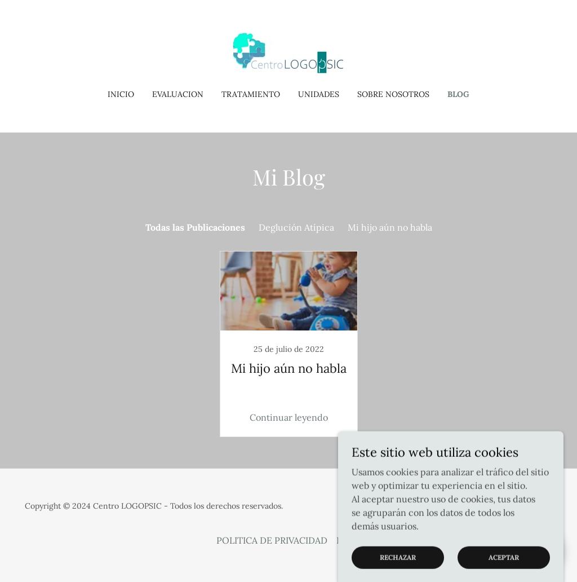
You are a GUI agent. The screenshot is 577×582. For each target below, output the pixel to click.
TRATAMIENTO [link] (250, 94)
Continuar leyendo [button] (289, 417)
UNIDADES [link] (318, 94)
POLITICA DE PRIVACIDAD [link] (271, 540)
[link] (288, 52)
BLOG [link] (458, 94)
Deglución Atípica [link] (296, 227)
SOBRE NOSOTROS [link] (393, 94)
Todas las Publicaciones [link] (195, 227)
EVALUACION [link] (177, 94)
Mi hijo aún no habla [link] (390, 227)
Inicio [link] (121, 94)
